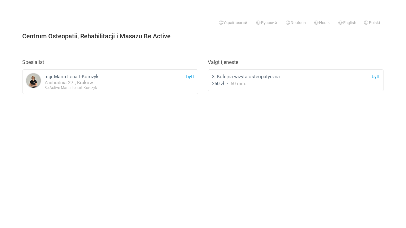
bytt (376, 76)
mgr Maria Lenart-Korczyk (110, 81)
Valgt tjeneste (223, 62)
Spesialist (33, 62)
